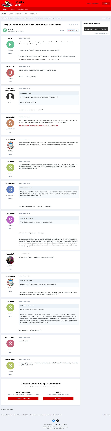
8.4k (10, 132)
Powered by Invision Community (55, 428)
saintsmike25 (10, 337)
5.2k (10, 53)
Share (62, 30)
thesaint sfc (10, 254)
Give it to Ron (10, 183)
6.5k (10, 81)
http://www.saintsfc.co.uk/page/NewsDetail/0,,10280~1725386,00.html (38, 125)
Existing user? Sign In (93, 3)
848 (10, 352)
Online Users (33, 13)
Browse (5, 9)
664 (10, 228)
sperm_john (10, 359)
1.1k (10, 374)
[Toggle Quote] (21, 93)
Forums (4, 13)
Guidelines (19, 13)
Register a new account (23, 398)
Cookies (64, 424)
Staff (26, 13)
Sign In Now (58, 398)
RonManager (10, 139)
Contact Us (57, 424)
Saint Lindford (10, 214)
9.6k (10, 198)
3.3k (10, 269)
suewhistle (10, 117)
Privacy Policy (48, 424)
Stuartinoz (10, 161)
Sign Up (106, 3)
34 (10, 176)
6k (10, 154)
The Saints (20, 31)
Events (11, 13)
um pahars (10, 67)
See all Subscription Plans (102, 33)
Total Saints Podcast (22, 9)
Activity (12, 9)
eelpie (11, 29)
